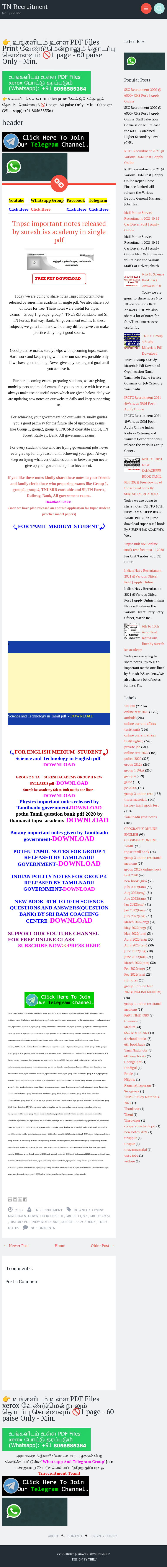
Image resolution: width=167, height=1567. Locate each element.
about (53, 1535)
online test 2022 (136, 753)
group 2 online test (138, 793)
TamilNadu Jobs (136, 1050)
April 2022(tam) (135, 945)
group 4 (130, 776)
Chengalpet (133, 1062)
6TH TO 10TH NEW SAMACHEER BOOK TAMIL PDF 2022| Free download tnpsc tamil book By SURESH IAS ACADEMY (143, 476)
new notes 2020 (46, 1221)
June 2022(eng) (135, 951)
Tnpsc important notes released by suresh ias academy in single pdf (59, 231)
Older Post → (103, 1244)
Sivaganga (131, 1091)
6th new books (135, 1056)
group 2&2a (100, 1215)
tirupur (129, 1143)
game (128, 782)
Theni (128, 1114)
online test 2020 (136, 712)
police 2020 (132, 758)
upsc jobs (131, 1155)
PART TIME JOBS (136, 1015)
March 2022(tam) (136, 962)
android (130, 717)
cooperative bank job (140, 1126)
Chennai (130, 1021)
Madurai (130, 1027)
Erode (128, 1073)
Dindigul (130, 1068)
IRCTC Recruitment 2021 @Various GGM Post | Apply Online (142, 403)
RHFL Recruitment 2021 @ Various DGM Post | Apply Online (144, 157)
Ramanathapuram (137, 1085)
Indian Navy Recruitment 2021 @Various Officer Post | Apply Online (143, 576)
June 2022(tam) (135, 957)
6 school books (135, 1038)
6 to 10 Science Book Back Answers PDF (153, 280)
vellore (129, 1161)
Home (60, 1244)
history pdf (20, 1221)
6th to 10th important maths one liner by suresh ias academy (144, 638)
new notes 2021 (135, 1132)
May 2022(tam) (135, 933)
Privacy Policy (104, 1535)
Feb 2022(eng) (134, 968)
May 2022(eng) (135, 927)
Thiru (92, 1559)
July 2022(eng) (135, 916)
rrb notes (131, 980)
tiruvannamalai (135, 1149)
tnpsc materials (135, 799)
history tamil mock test (141, 805)
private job (132, 747)
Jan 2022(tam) (134, 910)
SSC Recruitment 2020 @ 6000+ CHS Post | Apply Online (142, 95)
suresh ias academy (79, 1221)
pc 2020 (130, 788)
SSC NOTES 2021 (136, 1033)
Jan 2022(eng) (134, 904)
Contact (75, 1535)
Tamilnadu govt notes (140, 817)
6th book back (134, 1044)
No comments (43, 1227)
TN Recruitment (24, 6)
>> (43, 945)
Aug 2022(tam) (135, 898)
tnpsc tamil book (136, 852)
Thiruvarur (132, 1120)
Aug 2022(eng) (135, 892)
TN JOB (129, 706)
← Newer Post (16, 1244)
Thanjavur (131, 1108)
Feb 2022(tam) (134, 974)
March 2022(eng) (136, 922)
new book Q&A (135, 881)
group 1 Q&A (77, 1215)
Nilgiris (129, 1079)
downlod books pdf (46, 1215)
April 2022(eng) (135, 939)
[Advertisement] (59, 682)
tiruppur (130, 1138)
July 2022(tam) (135, 887)
